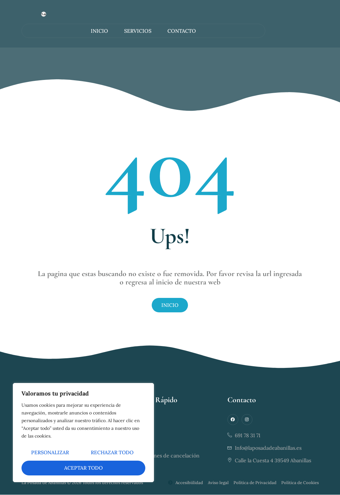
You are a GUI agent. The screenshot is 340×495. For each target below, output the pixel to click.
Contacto (181, 31)
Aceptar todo (116, 468)
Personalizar (82, 453)
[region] (83, 433)
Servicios (137, 31)
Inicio (99, 31)
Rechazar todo (53, 468)
